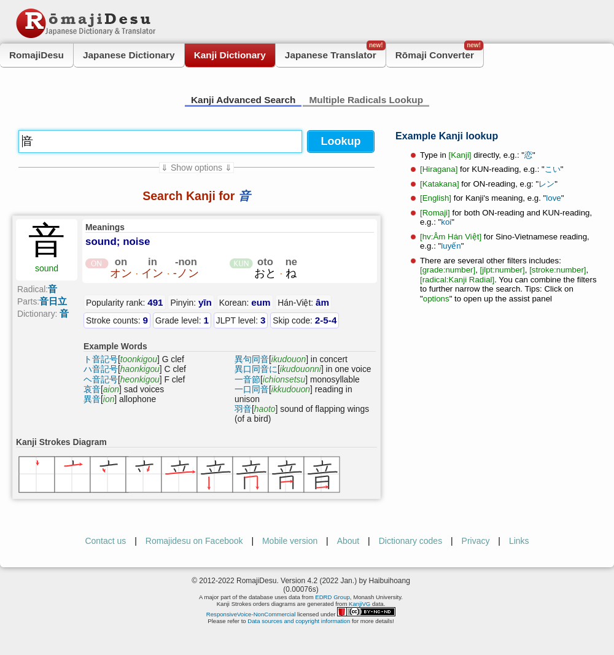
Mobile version (289, 541)
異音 (92, 399)
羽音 (243, 409)
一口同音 (252, 389)
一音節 (247, 379)
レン (546, 183)
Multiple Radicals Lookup (366, 100)
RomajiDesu (36, 55)
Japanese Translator (335, 52)
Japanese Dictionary (129, 55)
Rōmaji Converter (439, 52)
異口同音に (256, 369)
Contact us (105, 541)
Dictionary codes (411, 541)
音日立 (53, 301)
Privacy (476, 541)
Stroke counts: (117, 320)
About (348, 541)
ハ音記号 (101, 369)
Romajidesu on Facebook (194, 541)
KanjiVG (359, 603)
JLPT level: (241, 320)
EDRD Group (332, 597)
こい (553, 169)
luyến (450, 245)
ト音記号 (101, 359)
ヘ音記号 (101, 379)
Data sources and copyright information (298, 621)
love (553, 198)
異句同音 (252, 359)
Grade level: (182, 320)
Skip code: (304, 320)
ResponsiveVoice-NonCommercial (251, 614)
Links (519, 541)
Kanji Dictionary (230, 55)
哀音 (92, 389)
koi (446, 222)
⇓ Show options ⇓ (196, 167)
